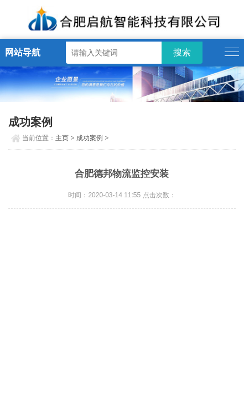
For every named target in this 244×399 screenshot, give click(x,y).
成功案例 (89, 138)
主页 (62, 138)
